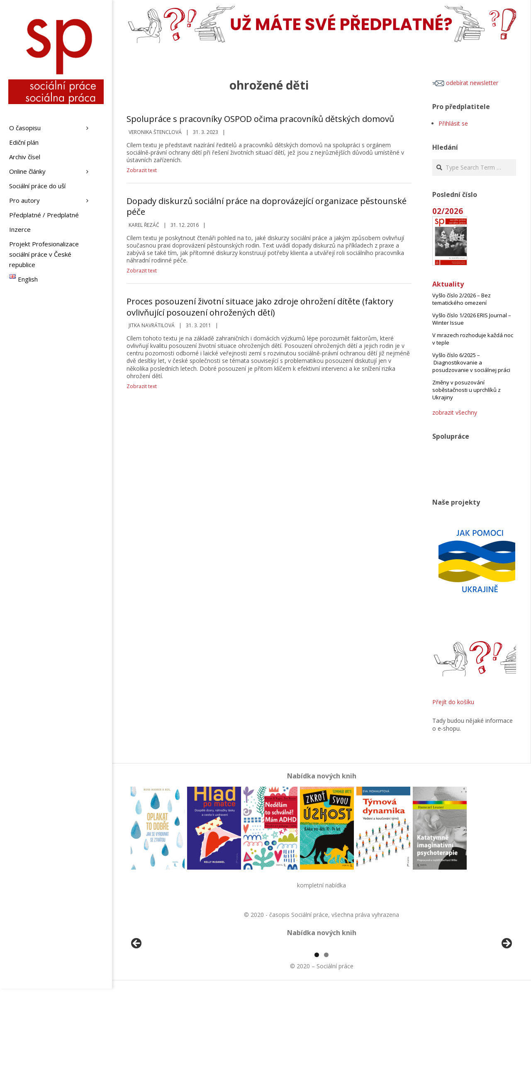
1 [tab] (316, 1050)
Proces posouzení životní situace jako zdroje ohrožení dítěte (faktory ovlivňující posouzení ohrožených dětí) (260, 307)
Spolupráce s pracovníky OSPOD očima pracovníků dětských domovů (260, 118)
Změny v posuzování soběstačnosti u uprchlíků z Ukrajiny (466, 390)
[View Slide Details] (160, 993)
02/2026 (447, 211)
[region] (321, 993)
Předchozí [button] (137, 991)
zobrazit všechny (454, 412)
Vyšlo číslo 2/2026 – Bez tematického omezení (461, 299)
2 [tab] (326, 1050)
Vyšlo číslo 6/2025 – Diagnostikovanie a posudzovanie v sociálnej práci (471, 362)
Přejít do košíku (453, 702)
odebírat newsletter (465, 83)
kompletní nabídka (321, 885)
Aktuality (448, 284)
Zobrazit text (142, 170)
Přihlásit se (453, 123)
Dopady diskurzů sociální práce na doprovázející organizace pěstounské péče (267, 206)
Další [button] (506, 991)
